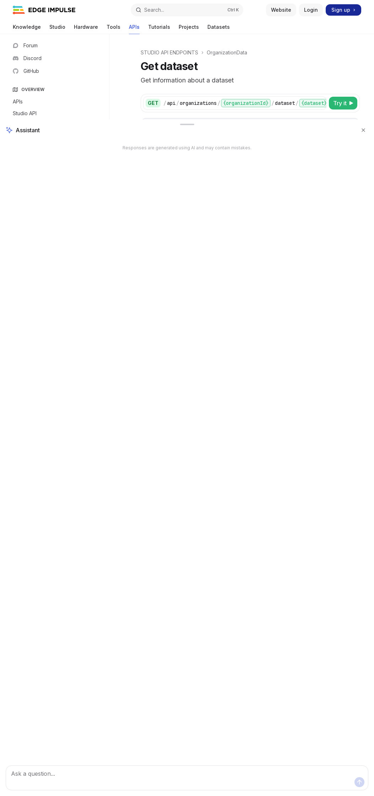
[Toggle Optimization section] (54, 333)
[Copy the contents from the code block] (350, 125)
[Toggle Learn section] (54, 275)
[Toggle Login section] (54, 169)
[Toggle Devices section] (54, 228)
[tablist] (242, 181)
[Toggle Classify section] (54, 286)
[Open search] (187, 10)
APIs (134, 29)
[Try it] (343, 103)
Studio (57, 29)
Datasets (218, 29)
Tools (113, 29)
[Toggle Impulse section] (54, 251)
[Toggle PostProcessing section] (54, 310)
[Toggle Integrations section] (54, 357)
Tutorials (159, 29)
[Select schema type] (319, 318)
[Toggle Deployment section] (54, 204)
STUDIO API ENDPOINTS (169, 52)
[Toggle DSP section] (54, 263)
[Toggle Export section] (54, 345)
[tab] (151, 180)
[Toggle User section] (54, 181)
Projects (189, 29)
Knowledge (27, 29)
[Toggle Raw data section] (54, 239)
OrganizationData (227, 52)
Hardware (86, 29)
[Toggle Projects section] (54, 216)
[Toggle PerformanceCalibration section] (54, 298)
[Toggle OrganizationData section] (54, 380)
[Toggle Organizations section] (54, 368)
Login (311, 10)
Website (281, 10)
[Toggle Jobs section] (54, 321)
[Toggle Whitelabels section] (54, 192)
